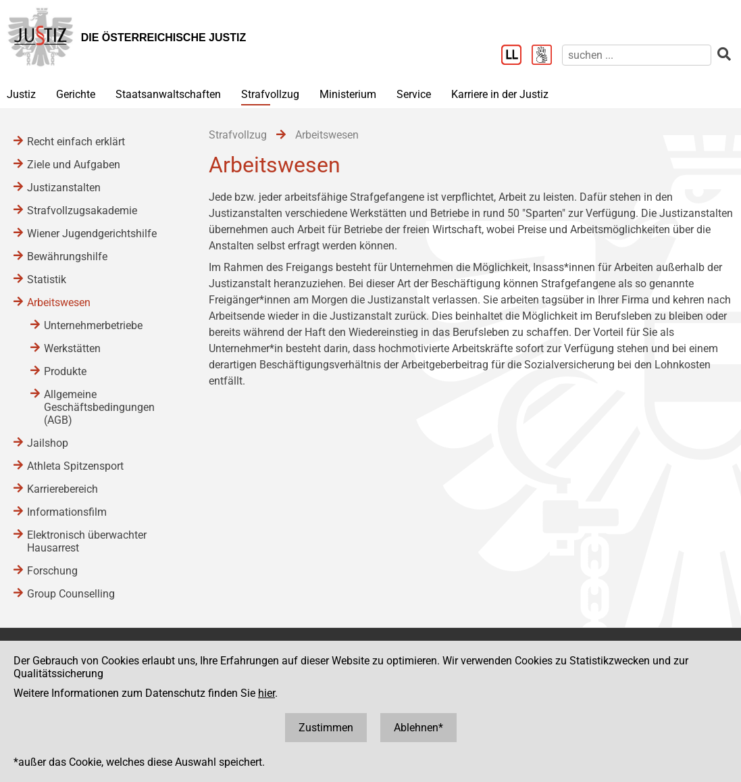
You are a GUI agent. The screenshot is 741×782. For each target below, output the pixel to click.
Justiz (21, 94)
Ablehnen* (418, 727)
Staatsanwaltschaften (168, 94)
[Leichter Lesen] (516, 56)
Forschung (52, 570)
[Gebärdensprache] (547, 56)
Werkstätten (72, 348)
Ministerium (348, 94)
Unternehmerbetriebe (93, 325)
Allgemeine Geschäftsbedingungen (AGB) (99, 407)
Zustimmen (326, 727)
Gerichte (75, 94)
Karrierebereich (62, 489)
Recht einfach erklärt (76, 141)
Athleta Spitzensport (75, 466)
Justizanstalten (64, 187)
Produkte (65, 371)
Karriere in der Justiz (499, 94)
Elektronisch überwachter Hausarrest (87, 541)
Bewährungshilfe (67, 256)
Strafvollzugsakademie (82, 210)
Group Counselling (71, 593)
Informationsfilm (67, 512)
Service (414, 94)
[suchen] (636, 55)
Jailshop (47, 443)
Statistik (46, 279)
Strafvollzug (270, 94)
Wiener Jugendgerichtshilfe (92, 233)
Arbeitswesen (59, 302)
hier (266, 693)
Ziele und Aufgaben (73, 164)
